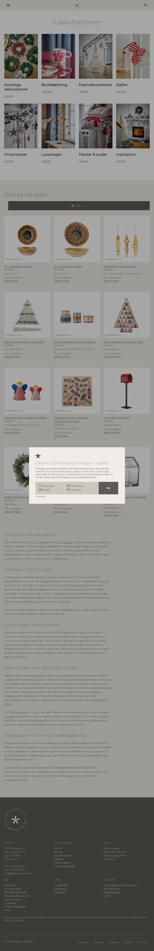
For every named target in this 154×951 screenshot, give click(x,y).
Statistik (46, 489)
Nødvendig (48, 485)
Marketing (75, 489)
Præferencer (77, 485)
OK (108, 488)
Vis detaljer (40, 496)
